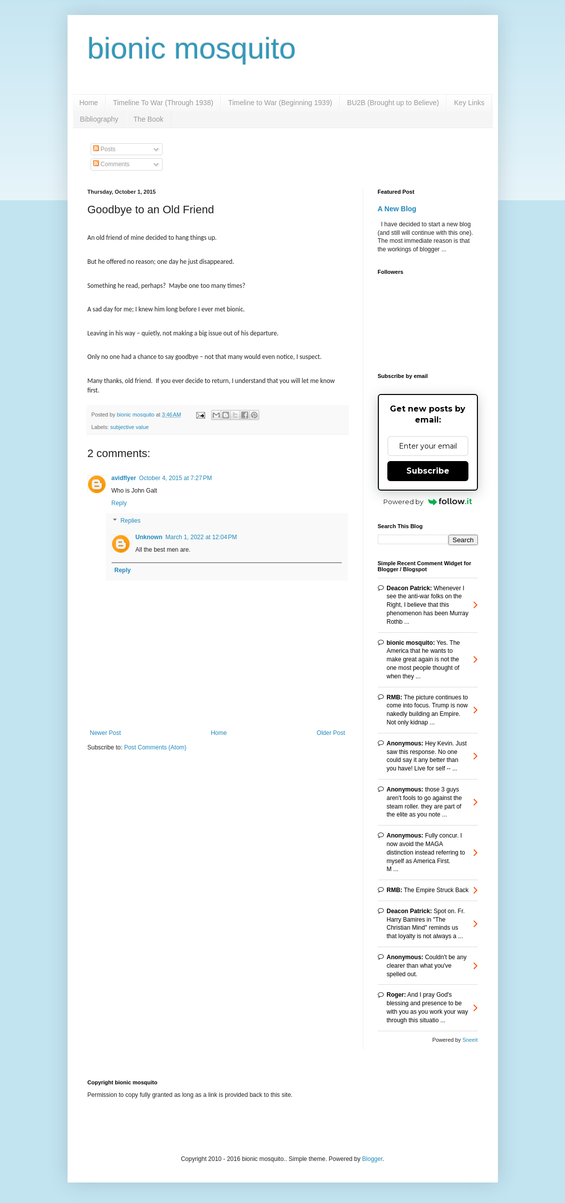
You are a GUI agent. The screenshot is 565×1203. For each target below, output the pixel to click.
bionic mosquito (192, 48)
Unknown (149, 537)
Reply (119, 503)
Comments (111, 164)
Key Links (469, 103)
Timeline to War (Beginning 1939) (280, 103)
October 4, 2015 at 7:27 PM (175, 478)
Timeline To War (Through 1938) (163, 103)
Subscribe (427, 471)
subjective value (129, 427)
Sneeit (470, 1040)
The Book (149, 119)
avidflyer (124, 478)
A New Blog (397, 209)
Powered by (427, 502)
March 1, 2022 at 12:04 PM (201, 537)
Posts (104, 149)
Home (89, 103)
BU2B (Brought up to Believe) (393, 103)
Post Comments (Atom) (155, 747)
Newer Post (105, 732)
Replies (131, 521)
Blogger (372, 1158)
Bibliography (99, 119)
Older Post (331, 732)
